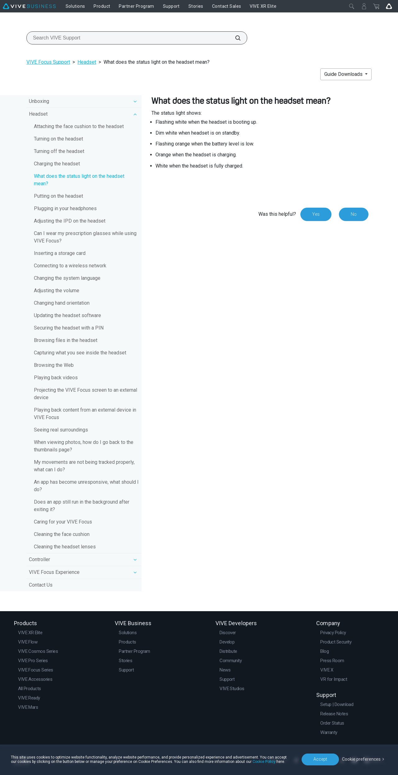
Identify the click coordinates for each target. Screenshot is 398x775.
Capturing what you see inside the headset (80, 353)
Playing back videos (56, 378)
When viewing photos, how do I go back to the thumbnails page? (83, 446)
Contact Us (41, 585)
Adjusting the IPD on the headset (69, 221)
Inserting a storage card (60, 253)
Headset (86, 62)
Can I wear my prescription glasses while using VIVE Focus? (85, 237)
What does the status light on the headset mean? (79, 180)
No (354, 214)
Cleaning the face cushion (62, 534)
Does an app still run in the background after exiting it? (81, 505)
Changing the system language (67, 278)
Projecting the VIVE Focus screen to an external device (85, 393)
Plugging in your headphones (65, 208)
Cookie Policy (263, 761)
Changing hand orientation (62, 303)
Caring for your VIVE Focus (63, 522)
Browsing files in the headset (65, 340)
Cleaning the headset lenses (65, 547)
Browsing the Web (54, 365)
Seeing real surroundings (61, 430)
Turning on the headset (58, 139)
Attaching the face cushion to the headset (79, 126)
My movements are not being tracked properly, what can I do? (84, 466)
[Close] (351, 6)
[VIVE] (29, 6)
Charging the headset (57, 164)
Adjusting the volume (56, 290)
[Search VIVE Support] (234, 38)
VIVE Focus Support (48, 62)
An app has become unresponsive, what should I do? (86, 485)
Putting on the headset (58, 196)
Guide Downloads (344, 74)
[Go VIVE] (389, 6)
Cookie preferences (361, 759)
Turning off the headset (59, 151)
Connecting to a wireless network (70, 266)
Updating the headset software (67, 315)
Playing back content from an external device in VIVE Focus (85, 413)
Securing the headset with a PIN (69, 328)
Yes (316, 214)
